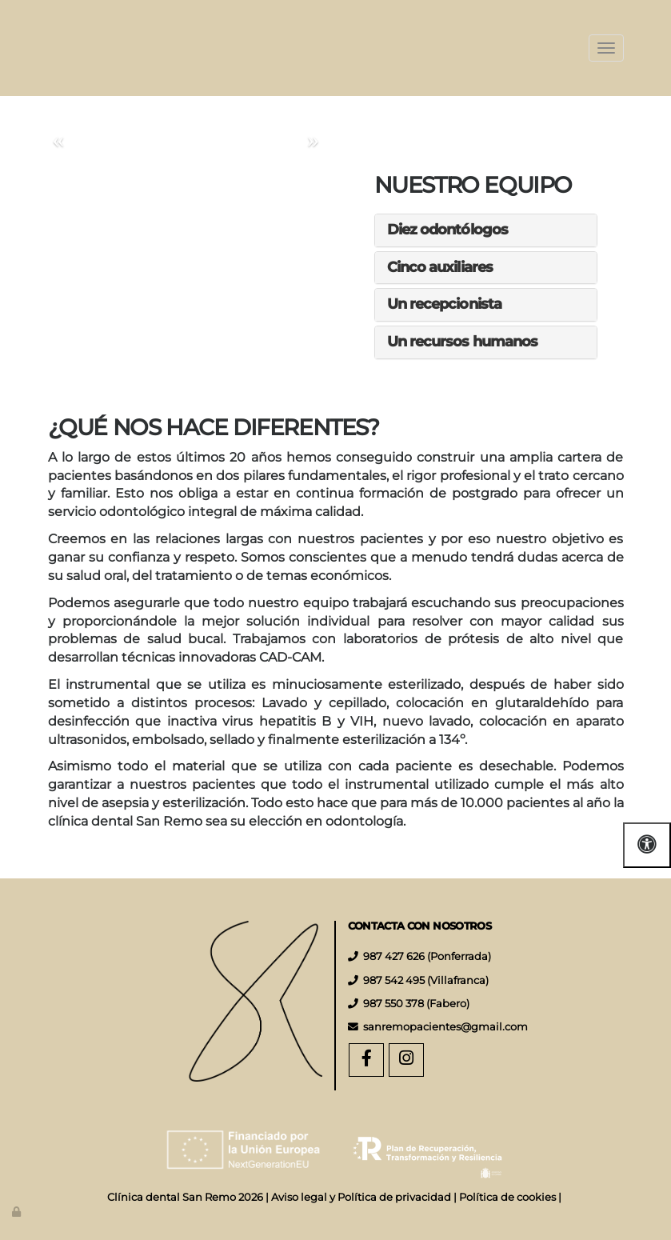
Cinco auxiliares (440, 267)
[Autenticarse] (17, 1212)
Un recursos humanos (462, 341)
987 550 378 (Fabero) (416, 1004)
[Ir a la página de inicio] (32, 48)
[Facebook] (366, 1060)
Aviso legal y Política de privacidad (361, 1197)
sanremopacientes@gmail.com (445, 1027)
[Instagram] (406, 1060)
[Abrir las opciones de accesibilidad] (647, 845)
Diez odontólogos (448, 229)
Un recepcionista (444, 304)
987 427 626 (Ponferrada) (427, 956)
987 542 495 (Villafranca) (426, 980)
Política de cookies (507, 1197)
